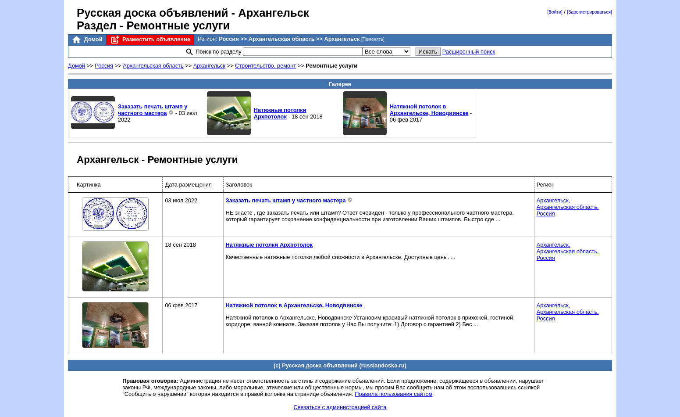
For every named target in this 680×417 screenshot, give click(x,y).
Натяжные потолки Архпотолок (280, 113)
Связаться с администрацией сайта (340, 407)
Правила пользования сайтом (393, 394)
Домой (86, 40)
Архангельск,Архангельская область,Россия (568, 207)
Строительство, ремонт (265, 65)
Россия (104, 65)
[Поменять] (373, 39)
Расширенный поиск (468, 51)
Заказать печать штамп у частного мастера (153, 109)
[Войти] (554, 12)
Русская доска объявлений (152, 13)
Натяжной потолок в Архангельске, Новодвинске (429, 109)
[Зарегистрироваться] (589, 12)
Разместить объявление (150, 40)
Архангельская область (153, 65)
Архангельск (209, 65)
